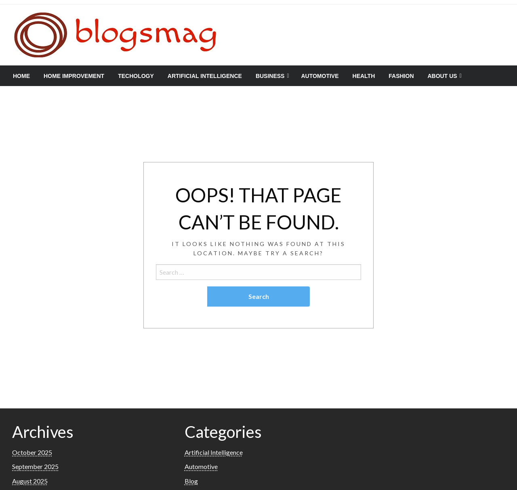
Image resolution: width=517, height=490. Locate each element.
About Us (442, 76)
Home (21, 76)
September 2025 (35, 466)
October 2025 (32, 452)
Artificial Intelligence (205, 76)
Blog (191, 481)
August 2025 (30, 481)
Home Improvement (74, 76)
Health (364, 76)
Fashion (401, 76)
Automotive (319, 76)
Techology (136, 76)
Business (270, 76)
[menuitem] (21, 76)
